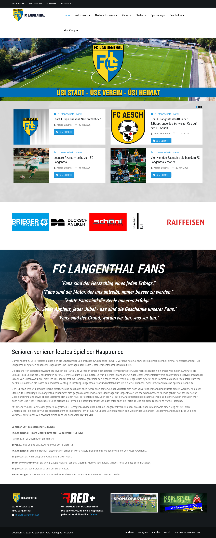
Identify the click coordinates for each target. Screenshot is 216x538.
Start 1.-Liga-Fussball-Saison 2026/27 (77, 119)
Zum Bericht (64, 132)
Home (67, 15)
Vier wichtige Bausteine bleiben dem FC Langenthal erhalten (175, 159)
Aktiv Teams (82, 15)
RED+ (94, 514)
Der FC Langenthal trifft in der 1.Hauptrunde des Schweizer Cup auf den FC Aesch (174, 123)
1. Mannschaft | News (70, 114)
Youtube (53, 3)
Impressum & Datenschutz (186, 532)
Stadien (141, 15)
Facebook (18, 3)
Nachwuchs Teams (106, 15)
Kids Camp (71, 30)
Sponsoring (158, 15)
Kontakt (68, 3)
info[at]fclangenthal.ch (27, 514)
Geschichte (177, 15)
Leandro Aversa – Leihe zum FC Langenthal (73, 159)
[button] (196, 107)
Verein (126, 15)
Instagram (36, 3)
